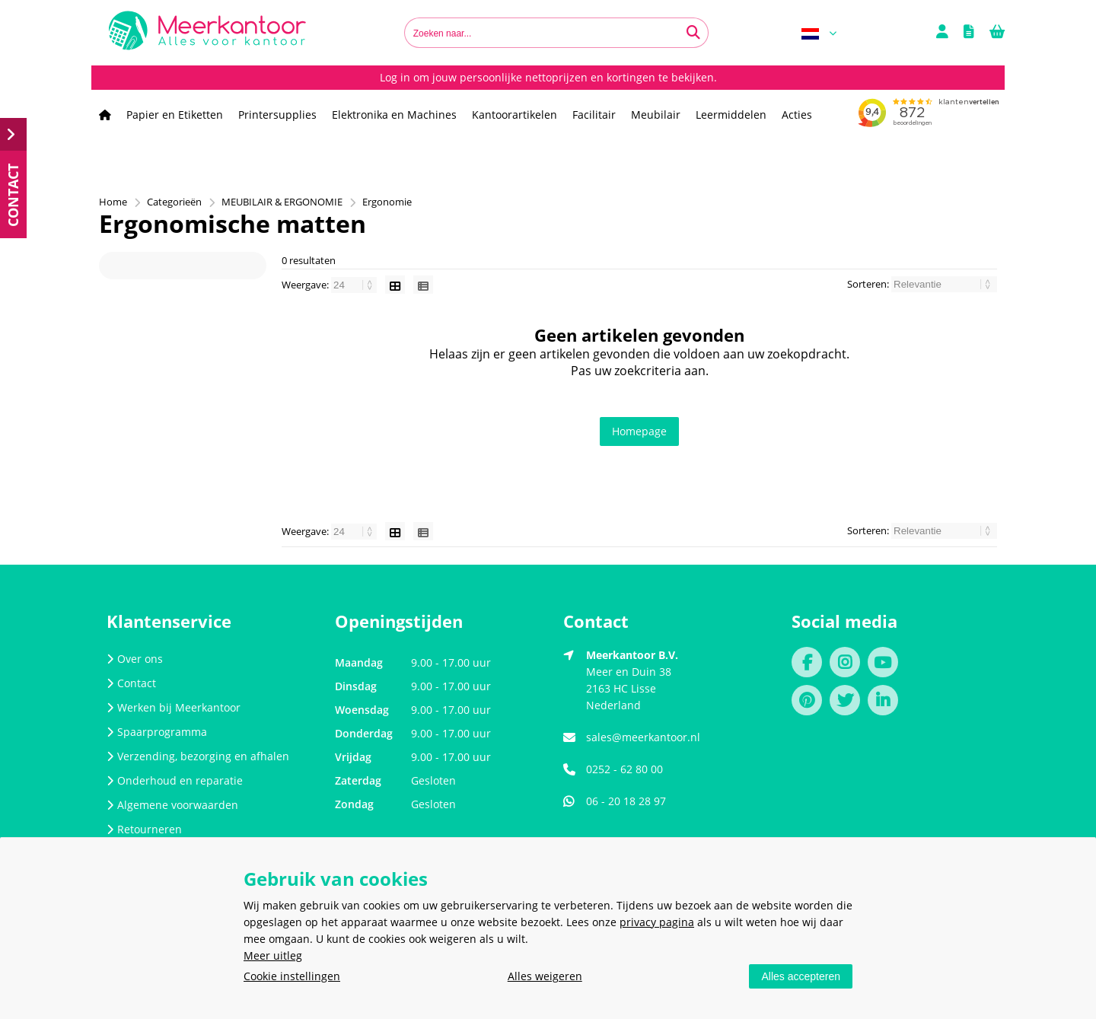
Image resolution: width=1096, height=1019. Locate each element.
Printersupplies (277, 114)
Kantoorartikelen (514, 114)
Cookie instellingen (292, 976)
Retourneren (144, 829)
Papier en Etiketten (174, 114)
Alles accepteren (800, 976)
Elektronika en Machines (394, 114)
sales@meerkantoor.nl (643, 737)
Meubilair (655, 114)
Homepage (639, 431)
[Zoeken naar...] (693, 33)
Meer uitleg (273, 955)
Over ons (135, 658)
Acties (797, 114)
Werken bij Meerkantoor (174, 707)
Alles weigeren (545, 976)
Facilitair (594, 114)
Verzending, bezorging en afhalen (198, 756)
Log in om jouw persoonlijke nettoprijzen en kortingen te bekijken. (548, 77)
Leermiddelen (731, 114)
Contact (131, 683)
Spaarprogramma (157, 731)
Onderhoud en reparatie (175, 780)
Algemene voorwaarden (172, 805)
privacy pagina (657, 922)
